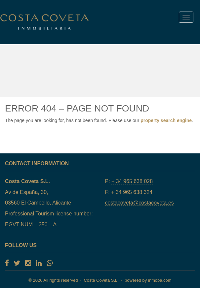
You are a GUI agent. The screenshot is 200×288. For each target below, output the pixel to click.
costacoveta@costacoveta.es (139, 203)
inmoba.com (160, 280)
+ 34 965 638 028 (132, 181)
